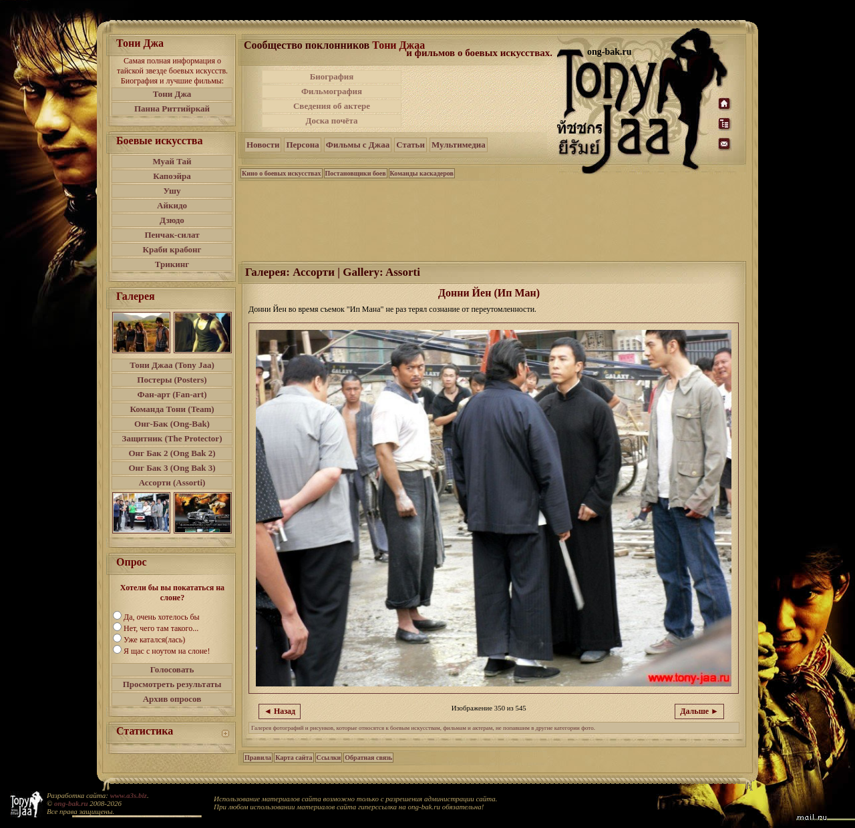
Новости (262, 145)
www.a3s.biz (128, 795)
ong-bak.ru (71, 803)
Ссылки (329, 757)
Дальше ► (699, 711)
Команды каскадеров (422, 173)
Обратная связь (368, 757)
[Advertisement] (480, 99)
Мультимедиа (459, 145)
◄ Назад (279, 711)
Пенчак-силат (171, 235)
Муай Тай (171, 161)
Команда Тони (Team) (172, 409)
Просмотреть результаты (172, 684)
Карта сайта (293, 757)
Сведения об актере (331, 106)
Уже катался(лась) (154, 639)
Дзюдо (172, 220)
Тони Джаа (398, 45)
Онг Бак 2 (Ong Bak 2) (171, 453)
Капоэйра (172, 176)
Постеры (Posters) (171, 380)
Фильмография (331, 91)
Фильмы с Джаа (357, 145)
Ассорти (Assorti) (172, 482)
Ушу (172, 191)
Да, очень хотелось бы (162, 617)
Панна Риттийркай (172, 109)
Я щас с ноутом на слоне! (167, 651)
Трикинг (172, 264)
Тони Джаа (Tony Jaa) (172, 365)
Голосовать (172, 669)
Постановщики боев (355, 173)
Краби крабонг (172, 249)
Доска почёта (331, 121)
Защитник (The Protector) (172, 438)
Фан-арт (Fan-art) (172, 394)
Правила (257, 757)
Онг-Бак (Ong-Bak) (172, 424)
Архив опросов (172, 699)
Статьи (410, 145)
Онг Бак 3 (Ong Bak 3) (171, 468)
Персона (302, 145)
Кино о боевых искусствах (281, 173)
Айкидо (172, 205)
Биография (332, 76)
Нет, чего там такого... (161, 628)
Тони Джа (172, 94)
